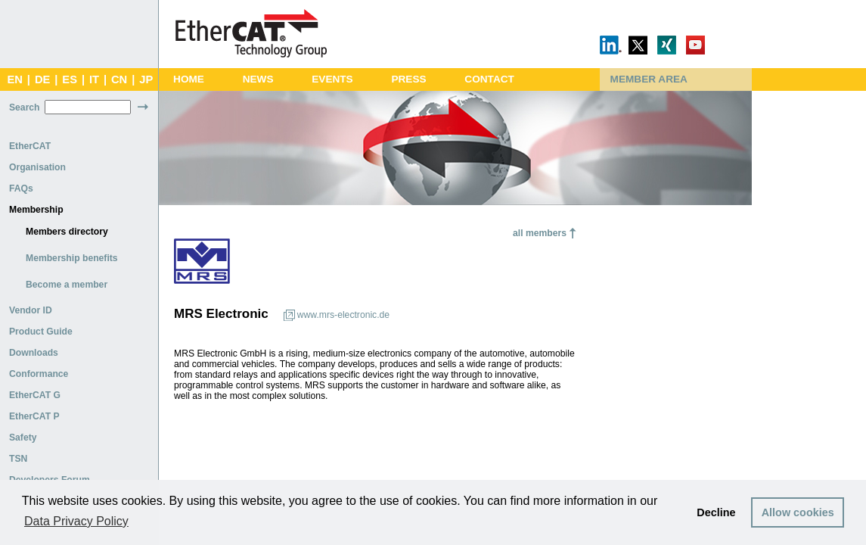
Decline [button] (716, 512)
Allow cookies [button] (798, 512)
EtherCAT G (35, 395)
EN (14, 79)
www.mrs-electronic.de (343, 315)
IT (94, 79)
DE (42, 79)
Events (332, 79)
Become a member (66, 284)
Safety (23, 437)
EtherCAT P (34, 416)
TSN (18, 458)
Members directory (67, 231)
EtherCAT (30, 146)
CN (119, 79)
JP (146, 79)
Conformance (38, 374)
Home (188, 79)
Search (24, 107)
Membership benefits (72, 258)
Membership (36, 209)
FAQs (21, 188)
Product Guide (41, 331)
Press (408, 79)
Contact (489, 79)
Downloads (33, 352)
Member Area (649, 79)
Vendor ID (30, 310)
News (258, 79)
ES (69, 79)
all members (539, 233)
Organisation (37, 167)
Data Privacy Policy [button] (76, 521)
